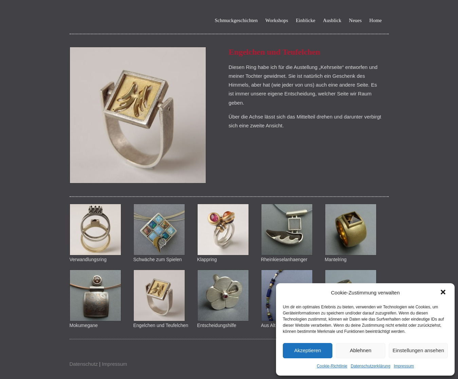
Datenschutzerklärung (370, 366)
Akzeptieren (307, 350)
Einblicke (305, 20)
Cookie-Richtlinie (332, 366)
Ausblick (332, 20)
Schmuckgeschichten (236, 20)
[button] (444, 293)
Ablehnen (360, 350)
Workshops (276, 20)
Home (375, 20)
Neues (355, 20)
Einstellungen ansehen (418, 350)
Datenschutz (84, 364)
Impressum (404, 366)
